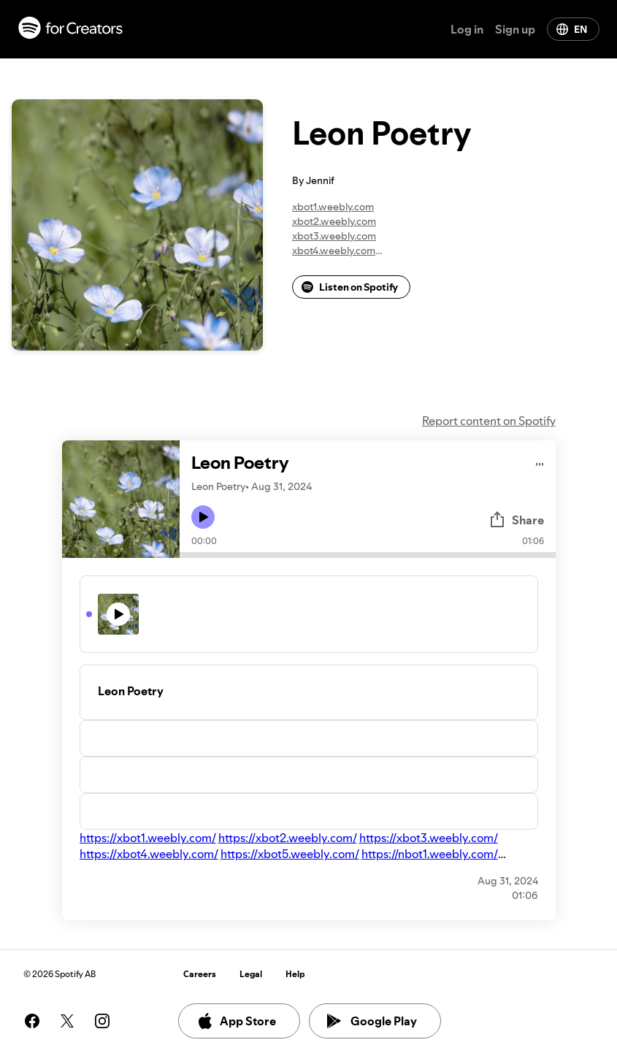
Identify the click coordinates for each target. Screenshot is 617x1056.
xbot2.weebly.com (334, 221)
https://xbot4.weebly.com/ (149, 854)
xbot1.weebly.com (333, 206)
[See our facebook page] (32, 1021)
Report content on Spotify (489, 421)
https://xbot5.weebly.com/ (290, 854)
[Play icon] (203, 517)
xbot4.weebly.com (333, 250)
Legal (250, 974)
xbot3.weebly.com (334, 236)
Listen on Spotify (350, 287)
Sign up (515, 29)
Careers (199, 974)
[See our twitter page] (67, 1021)
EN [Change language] (571, 29)
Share (516, 520)
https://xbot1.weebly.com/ (148, 838)
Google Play (372, 1021)
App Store (236, 1021)
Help (295, 974)
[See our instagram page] (102, 1021)
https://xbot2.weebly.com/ (287, 838)
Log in (467, 29)
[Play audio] (540, 462)
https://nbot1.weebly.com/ (429, 854)
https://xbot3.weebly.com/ (428, 838)
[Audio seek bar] (368, 555)
